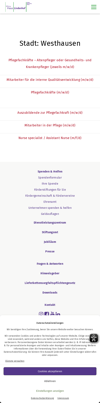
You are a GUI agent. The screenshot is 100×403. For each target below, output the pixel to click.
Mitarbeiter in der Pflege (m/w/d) (50, 125)
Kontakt (50, 305)
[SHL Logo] (18, 7)
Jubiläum (50, 242)
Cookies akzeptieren (50, 371)
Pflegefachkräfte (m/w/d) (50, 92)
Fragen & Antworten (50, 263)
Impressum (63, 398)
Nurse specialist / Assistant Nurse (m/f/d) (50, 138)
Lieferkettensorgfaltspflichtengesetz (50, 283)
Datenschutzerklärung (15, 352)
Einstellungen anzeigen (50, 390)
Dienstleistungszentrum (50, 222)
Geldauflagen (50, 214)
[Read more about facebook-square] (46, 314)
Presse (50, 251)
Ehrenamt (50, 201)
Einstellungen (77, 352)
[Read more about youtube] (52, 314)
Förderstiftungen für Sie (50, 189)
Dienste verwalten (14, 361)
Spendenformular (50, 177)
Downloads (49, 292)
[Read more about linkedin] (58, 314)
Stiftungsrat (50, 232)
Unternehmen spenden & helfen (50, 208)
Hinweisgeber (49, 273)
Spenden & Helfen (50, 171)
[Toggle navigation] (93, 7)
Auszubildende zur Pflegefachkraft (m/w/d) (49, 113)
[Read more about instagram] (41, 314)
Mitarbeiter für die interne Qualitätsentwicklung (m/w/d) (50, 80)
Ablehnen (50, 381)
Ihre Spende (50, 183)
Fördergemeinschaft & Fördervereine (50, 195)
